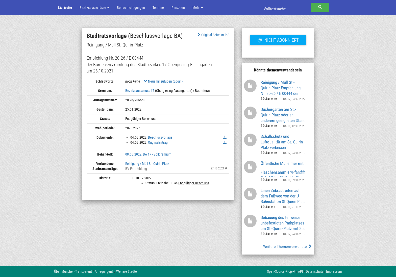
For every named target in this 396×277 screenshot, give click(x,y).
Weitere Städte (126, 271)
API (300, 271)
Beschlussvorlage (160, 137)
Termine (158, 8)
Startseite (65, 8)
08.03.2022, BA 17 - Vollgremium (148, 154)
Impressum (334, 271)
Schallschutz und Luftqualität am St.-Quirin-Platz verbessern (282, 142)
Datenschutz (314, 271)
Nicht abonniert (277, 39)
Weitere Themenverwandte (287, 246)
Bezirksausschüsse (94, 8)
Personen (178, 8)
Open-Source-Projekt (281, 271)
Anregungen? (104, 271)
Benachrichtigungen (131, 8)
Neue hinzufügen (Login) (163, 81)
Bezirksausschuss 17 (139, 91)
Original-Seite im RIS (213, 35)
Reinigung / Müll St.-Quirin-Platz (147, 164)
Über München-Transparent (73, 271)
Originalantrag (158, 142)
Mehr (197, 8)
